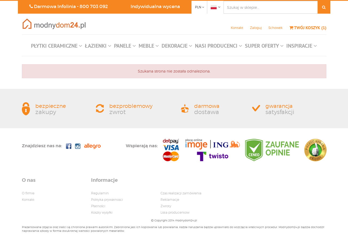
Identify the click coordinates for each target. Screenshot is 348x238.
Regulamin (100, 193)
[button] (56, 47)
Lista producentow (175, 212)
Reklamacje (170, 200)
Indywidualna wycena (155, 6)
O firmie (28, 193)
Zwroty (166, 206)
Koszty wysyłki (101, 212)
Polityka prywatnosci (107, 200)
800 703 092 (94, 6)
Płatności (98, 206)
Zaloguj (256, 28)
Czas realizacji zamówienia (181, 193)
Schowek (275, 28)
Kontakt (237, 28)
